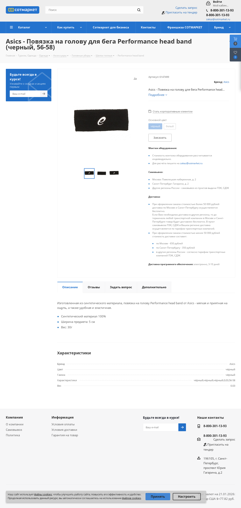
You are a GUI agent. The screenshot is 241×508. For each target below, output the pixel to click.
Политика (13, 435)
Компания (14, 417)
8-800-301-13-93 (222, 10)
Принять (158, 496)
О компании (15, 424)
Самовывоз (14, 430)
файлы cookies (43, 494)
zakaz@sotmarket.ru (191, 163)
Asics (226, 82)
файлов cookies (131, 498)
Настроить (186, 496)
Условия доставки (64, 430)
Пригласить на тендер (181, 12)
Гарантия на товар (65, 435)
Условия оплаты (63, 424)
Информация (63, 417)
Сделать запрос (186, 8)
